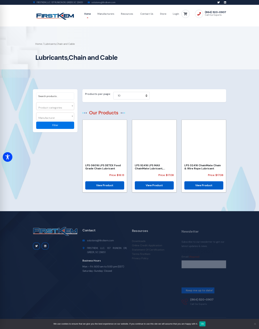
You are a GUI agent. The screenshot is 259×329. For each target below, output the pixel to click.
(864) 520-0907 (215, 12)
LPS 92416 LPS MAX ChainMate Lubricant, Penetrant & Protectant (151, 167)
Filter (55, 125)
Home (87, 14)
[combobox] (55, 106)
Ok (202, 324)
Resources (127, 14)
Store (163, 14)
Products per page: (98, 94)
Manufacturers (105, 14)
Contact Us (146, 14)
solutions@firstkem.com (103, 2)
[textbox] (54, 107)
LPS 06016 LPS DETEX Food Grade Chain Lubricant (103, 167)
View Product (104, 185)
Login (176, 14)
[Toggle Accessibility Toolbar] (7, 157)
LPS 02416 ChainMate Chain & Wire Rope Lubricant (202, 167)
